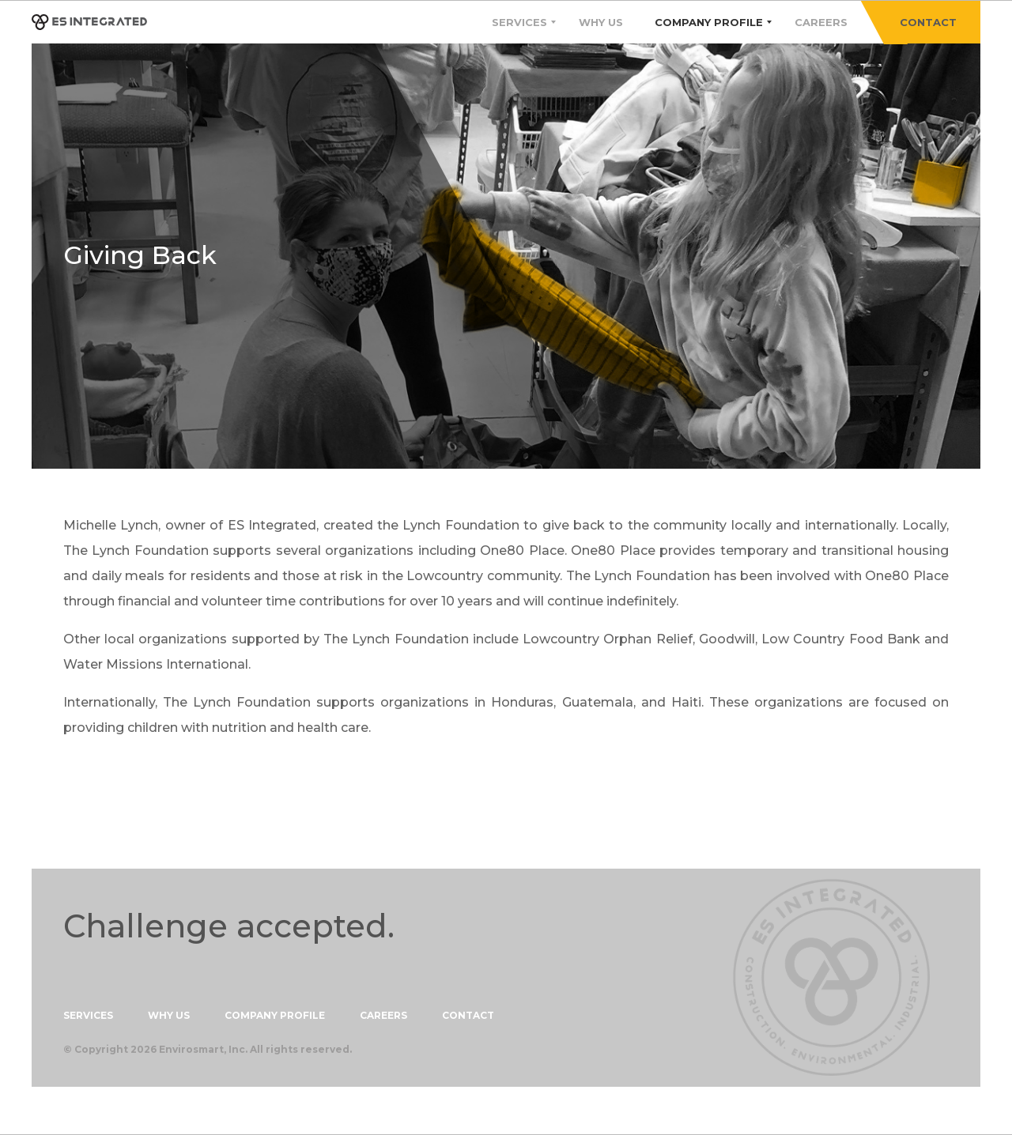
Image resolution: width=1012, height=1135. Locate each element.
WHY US (169, 1015)
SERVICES (88, 1015)
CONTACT (928, 22)
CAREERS (383, 1015)
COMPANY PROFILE (275, 1015)
